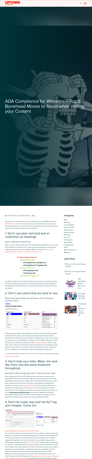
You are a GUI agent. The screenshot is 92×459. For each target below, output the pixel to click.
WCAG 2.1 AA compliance (13, 224)
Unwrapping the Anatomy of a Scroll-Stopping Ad (82, 309)
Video (66, 247)
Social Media (68, 242)
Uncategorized (69, 245)
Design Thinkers (69, 227)
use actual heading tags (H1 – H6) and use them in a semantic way (29, 250)
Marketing (67, 235)
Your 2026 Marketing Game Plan (81, 296)
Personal (67, 237)
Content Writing (69, 225)
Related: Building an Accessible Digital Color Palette (22, 431)
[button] (81, 3)
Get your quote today (12, 356)
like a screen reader (33, 442)
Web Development (70, 250)
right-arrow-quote (30, 385)
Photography (68, 240)
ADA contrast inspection (40, 342)
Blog (33, 216)
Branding (67, 222)
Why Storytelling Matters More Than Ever (82, 283)
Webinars (67, 252)
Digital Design (68, 230)
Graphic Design (69, 232)
